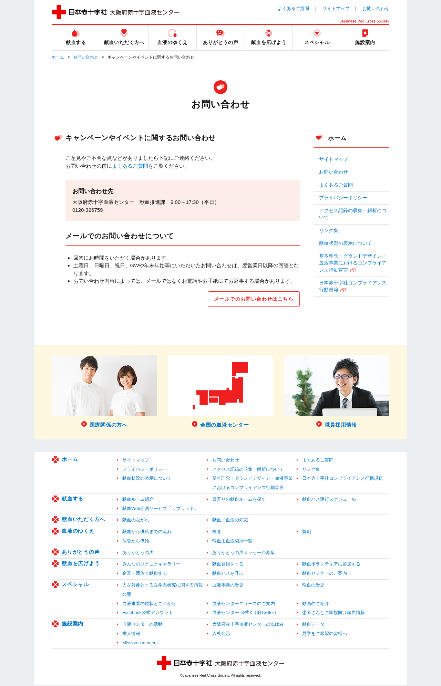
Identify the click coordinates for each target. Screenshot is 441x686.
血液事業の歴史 (228, 586)
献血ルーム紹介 (138, 500)
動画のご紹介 (315, 604)
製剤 (306, 532)
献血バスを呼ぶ (228, 574)
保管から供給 (135, 541)
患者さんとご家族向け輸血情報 (333, 613)
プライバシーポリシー (343, 197)
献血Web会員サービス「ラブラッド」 (160, 509)
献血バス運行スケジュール (329, 500)
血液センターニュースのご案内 (243, 604)
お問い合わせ (375, 8)
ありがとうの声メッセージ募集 (243, 553)
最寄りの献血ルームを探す (239, 500)
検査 (216, 532)
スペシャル (75, 585)
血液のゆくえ (78, 532)
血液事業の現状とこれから (149, 604)
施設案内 (72, 624)
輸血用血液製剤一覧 (232, 541)
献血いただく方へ (83, 520)
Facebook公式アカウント (147, 613)
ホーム (58, 57)
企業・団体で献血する (144, 574)
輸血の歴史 (313, 586)
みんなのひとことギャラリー (151, 565)
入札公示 (221, 634)
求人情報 (131, 634)
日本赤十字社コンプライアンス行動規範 (353, 286)
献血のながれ (135, 520)
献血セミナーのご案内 (324, 574)
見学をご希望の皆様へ (324, 634)
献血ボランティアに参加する (331, 565)
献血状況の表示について (345, 243)
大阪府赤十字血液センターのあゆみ (248, 625)
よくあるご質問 (293, 8)
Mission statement (140, 643)
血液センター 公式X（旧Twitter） (245, 613)
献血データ (313, 625)
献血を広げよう (81, 564)
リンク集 (328, 230)
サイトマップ (335, 8)
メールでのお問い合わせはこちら (251, 299)
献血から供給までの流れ (147, 532)
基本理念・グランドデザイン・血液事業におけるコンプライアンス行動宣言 (353, 263)
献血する (72, 499)
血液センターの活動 (142, 625)
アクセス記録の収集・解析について (353, 214)
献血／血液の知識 (230, 520)
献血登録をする (228, 565)
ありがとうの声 (81, 553)
